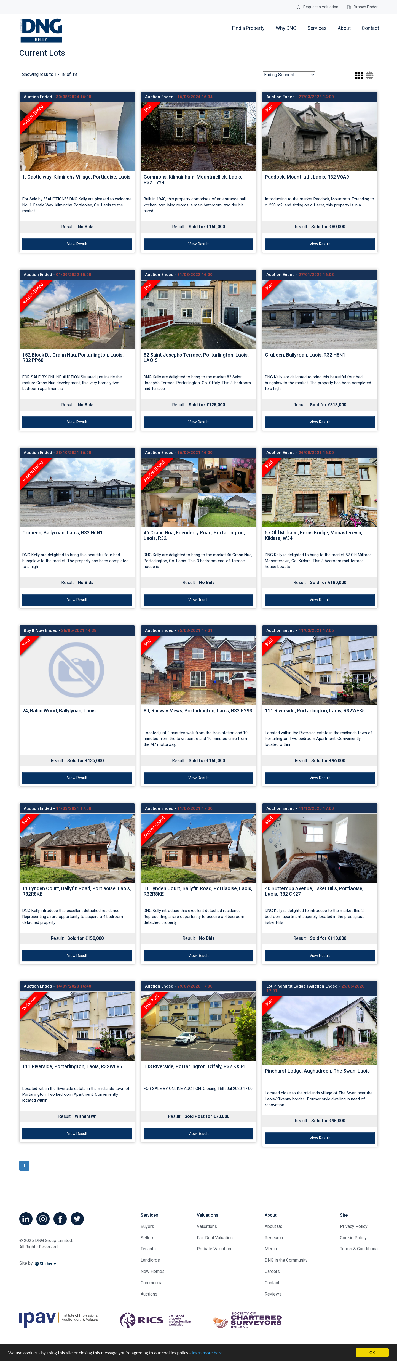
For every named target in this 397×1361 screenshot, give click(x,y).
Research (274, 1237)
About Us (273, 1226)
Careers (272, 1271)
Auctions (149, 1294)
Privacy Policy (354, 1226)
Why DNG (286, 28)
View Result (77, 244)
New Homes (153, 1271)
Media (271, 1248)
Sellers (147, 1237)
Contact (272, 1282)
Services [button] (317, 28)
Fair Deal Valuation (215, 1237)
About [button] (344, 28)
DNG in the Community (286, 1260)
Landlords (150, 1260)
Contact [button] (370, 28)
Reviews (273, 1294)
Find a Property (248, 28)
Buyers (147, 1226)
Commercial (152, 1282)
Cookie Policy (353, 1237)
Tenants (148, 1248)
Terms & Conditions (359, 1248)
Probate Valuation (214, 1248)
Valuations (207, 1226)
